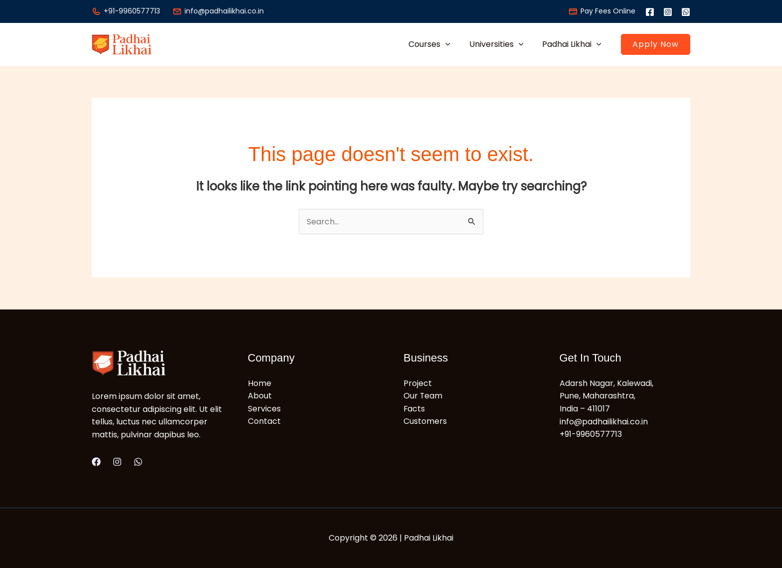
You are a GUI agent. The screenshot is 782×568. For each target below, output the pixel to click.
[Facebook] (649, 11)
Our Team (423, 396)
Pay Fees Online (602, 11)
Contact (264, 421)
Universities (501, 44)
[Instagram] (667, 11)
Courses (437, 44)
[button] (453, 44)
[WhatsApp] (685, 11)
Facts (414, 408)
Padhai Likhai (573, 44)
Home (259, 383)
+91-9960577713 (126, 11)
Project (417, 383)
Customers (425, 421)
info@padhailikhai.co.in (218, 11)
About (260, 396)
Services (264, 408)
